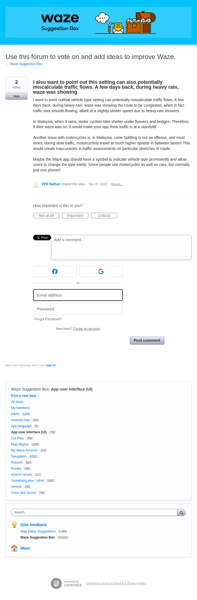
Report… (117, 184)
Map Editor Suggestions (38, 531)
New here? (78, 329)
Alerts (15, 414)
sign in (51, 365)
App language (21, 426)
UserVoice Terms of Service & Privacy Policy (117, 583)
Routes (16, 468)
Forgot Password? (48, 319)
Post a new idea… (25, 396)
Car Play (17, 438)
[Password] (78, 309)
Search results (21, 475)
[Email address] (78, 295)
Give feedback (33, 525)
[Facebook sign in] (55, 271)
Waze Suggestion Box (30, 389)
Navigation (19, 456)
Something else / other (27, 481)
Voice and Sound (23, 493)
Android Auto (20, 420)
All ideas (17, 402)
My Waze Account (24, 450)
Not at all (49, 215)
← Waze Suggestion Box (24, 64)
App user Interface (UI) (71, 389)
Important (77, 215)
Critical (107, 215)
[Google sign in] (101, 271)
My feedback (20, 408)
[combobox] (95, 512)
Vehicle (16, 487)
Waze (25, 548)
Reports (17, 462)
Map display (20, 444)
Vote (16, 96)
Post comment (147, 340)
